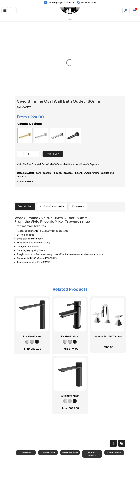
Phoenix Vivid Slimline (87, 168)
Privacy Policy (89, 491)
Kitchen (66, 455)
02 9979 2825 (86, 2)
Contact (21, 477)
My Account (126, 10)
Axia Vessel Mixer (32, 332)
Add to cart (52, 149)
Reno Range (23, 462)
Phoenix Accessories (112, 467)
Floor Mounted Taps (49, 473)
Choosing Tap (24, 466)
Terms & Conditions (71, 491)
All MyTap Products (26, 458)
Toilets (87, 469)
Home (20, 455)
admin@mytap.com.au (59, 2)
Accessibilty (23, 470)
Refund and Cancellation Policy (111, 491)
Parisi (109, 479)
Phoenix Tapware (63, 168)
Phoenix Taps (112, 462)
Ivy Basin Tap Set (108, 332)
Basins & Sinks (91, 465)
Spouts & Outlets (47, 470)
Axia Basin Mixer (70, 391)
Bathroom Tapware (40, 168)
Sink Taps (44, 455)
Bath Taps (44, 462)
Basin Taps (45, 458)
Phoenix (29, 177)
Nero (109, 458)
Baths (87, 461)
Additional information (52, 202)
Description (25, 202)
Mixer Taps (45, 466)
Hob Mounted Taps (48, 477)
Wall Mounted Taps (48, 481)
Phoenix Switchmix (114, 472)
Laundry (66, 458)
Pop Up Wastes (91, 472)
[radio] (23, 133)
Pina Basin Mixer (70, 332)
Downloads (78, 202)
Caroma (110, 455)
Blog (20, 473)
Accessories (90, 457)
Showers (66, 466)
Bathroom (67, 462)
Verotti (109, 475)
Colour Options (29, 124)
